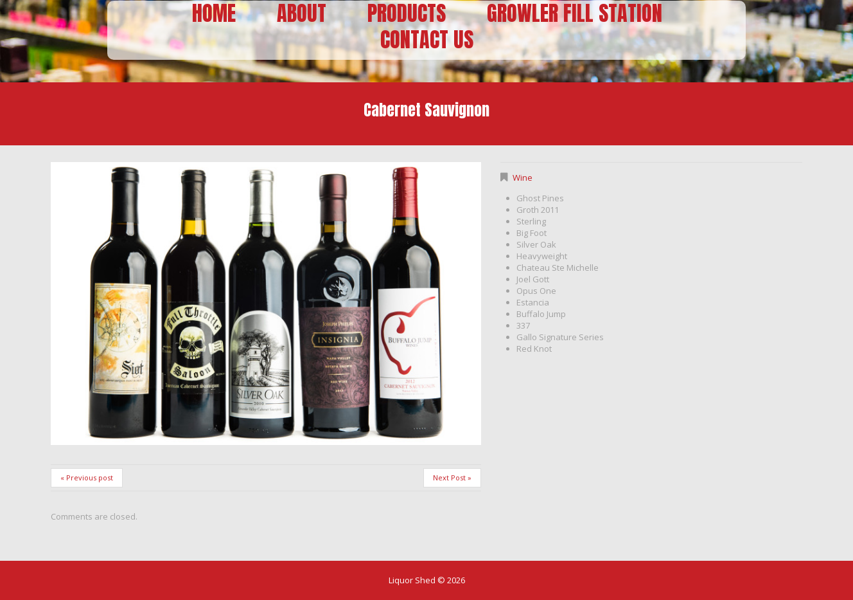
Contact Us (426, 40)
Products (406, 14)
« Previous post (86, 477)
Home (214, 14)
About (301, 14)
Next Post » (452, 477)
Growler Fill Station (574, 14)
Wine (522, 177)
